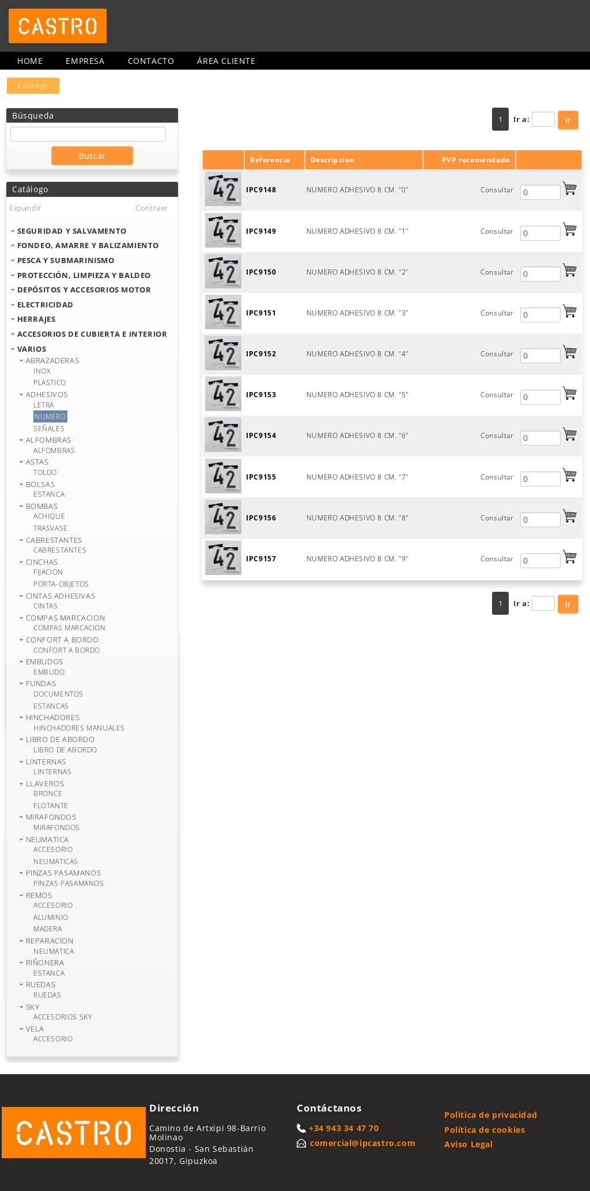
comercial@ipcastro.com (362, 1142)
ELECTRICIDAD (45, 304)
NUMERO (50, 416)
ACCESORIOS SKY (62, 1017)
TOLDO (45, 472)
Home (30, 60)
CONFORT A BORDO (62, 639)
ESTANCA (49, 494)
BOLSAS (40, 484)
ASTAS (37, 461)
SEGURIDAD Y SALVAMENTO (72, 231)
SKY (33, 1007)
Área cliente (226, 60)
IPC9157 (261, 559)
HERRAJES (36, 319)
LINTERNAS (46, 761)
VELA (35, 1028)
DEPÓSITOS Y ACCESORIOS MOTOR (84, 289)
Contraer (151, 208)
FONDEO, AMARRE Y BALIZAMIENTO (88, 245)
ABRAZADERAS (53, 360)
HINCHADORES (53, 717)
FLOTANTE (51, 806)
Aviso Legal (468, 1144)
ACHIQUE (49, 516)
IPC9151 (261, 313)
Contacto (151, 60)
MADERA (47, 929)
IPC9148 (261, 190)
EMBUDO (49, 672)
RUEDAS (41, 984)
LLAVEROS (45, 783)
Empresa (85, 60)
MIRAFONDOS (51, 817)
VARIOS (32, 349)
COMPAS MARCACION (65, 617)
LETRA (43, 405)
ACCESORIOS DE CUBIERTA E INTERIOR (92, 334)
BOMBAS (42, 506)
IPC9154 (261, 435)
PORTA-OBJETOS (61, 584)
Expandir (25, 208)
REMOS (39, 895)
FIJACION (48, 572)
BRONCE (48, 793)
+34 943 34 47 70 (344, 1127)
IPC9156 (261, 518)
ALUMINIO (51, 917)
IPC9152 (261, 354)
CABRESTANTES (54, 540)
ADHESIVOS (47, 394)
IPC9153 (261, 394)
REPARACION (50, 940)
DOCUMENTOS (58, 694)
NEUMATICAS (55, 861)
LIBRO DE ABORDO (60, 739)
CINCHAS (42, 562)
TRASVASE (50, 528)
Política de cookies (484, 1129)
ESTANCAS (51, 706)
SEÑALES (49, 428)
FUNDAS (41, 683)
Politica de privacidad (490, 1114)
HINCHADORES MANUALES (79, 728)
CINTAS (45, 606)
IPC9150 (261, 272)
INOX (41, 371)
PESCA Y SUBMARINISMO (66, 260)
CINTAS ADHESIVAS (61, 596)
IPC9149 (261, 231)
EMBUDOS (44, 661)
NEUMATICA (47, 839)
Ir (568, 120)
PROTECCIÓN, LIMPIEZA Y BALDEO (84, 275)
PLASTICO (49, 382)
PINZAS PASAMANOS (63, 872)
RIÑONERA (45, 962)
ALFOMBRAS (48, 440)
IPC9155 (261, 477)
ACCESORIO (53, 849)
